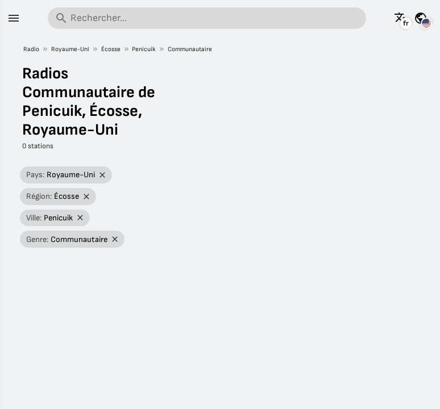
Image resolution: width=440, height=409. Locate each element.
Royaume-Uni (70, 49)
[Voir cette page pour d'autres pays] (420, 18)
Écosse (111, 49)
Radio (31, 49)
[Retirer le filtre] (102, 175)
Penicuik (144, 49)
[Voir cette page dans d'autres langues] (400, 18)
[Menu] (13, 18)
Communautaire (190, 49)
